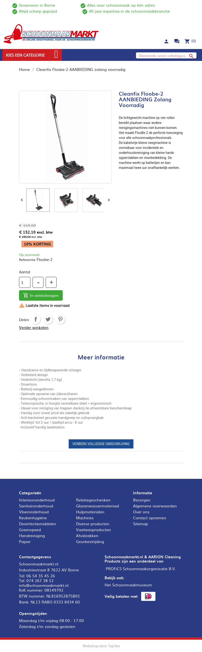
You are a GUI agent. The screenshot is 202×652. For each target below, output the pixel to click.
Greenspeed (30, 529)
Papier (25, 541)
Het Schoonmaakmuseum (128, 585)
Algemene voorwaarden (155, 506)
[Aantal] (24, 282)
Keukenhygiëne (33, 517)
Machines (85, 517)
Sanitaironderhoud (36, 506)
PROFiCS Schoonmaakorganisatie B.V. (141, 568)
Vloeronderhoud (34, 512)
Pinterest (60, 319)
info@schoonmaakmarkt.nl (43, 585)
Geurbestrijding (90, 541)
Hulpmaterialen (90, 512)
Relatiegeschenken (93, 500)
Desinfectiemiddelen (37, 523)
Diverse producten (92, 523)
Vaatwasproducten (93, 529)
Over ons (141, 512)
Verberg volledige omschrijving (101, 444)
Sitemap (140, 523)
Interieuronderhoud (37, 500)
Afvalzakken (87, 535)
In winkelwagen (41, 295)
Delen (35, 319)
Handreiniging (32, 535)
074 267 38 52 (40, 580)
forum (177, 41)
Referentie (27, 259)
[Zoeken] (166, 55)
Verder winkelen (33, 327)
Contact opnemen (149, 517)
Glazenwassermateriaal (97, 506)
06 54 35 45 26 (40, 575)
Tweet (48, 319)
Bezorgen (141, 500)
